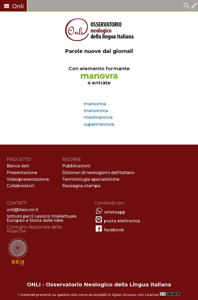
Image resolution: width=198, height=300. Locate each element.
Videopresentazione (28, 179)
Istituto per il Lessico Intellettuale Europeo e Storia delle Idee (42, 218)
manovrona (96, 110)
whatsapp (114, 212)
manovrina (95, 103)
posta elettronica (122, 220)
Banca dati (18, 165)
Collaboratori (20, 185)
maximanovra (98, 117)
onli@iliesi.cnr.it (22, 209)
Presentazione (22, 172)
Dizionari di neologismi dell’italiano (98, 172)
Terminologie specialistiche (90, 179)
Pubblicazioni (76, 165)
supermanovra (99, 124)
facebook (114, 229)
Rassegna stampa (81, 185)
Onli (13, 6)
